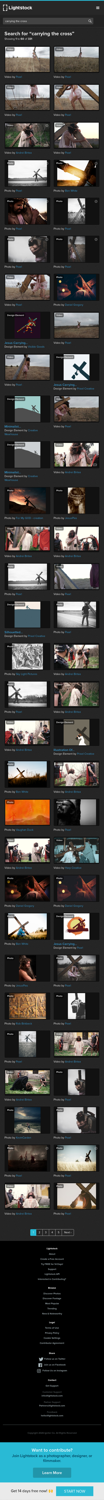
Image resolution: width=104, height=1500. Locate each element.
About (52, 1254)
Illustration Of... (64, 750)
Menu (98, 8)
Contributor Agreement (52, 1343)
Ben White (71, 191)
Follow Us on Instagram (54, 1370)
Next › (67, 1232)
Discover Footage (52, 1298)
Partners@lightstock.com (52, 1405)
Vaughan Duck (24, 830)
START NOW (74, 1491)
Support (52, 1269)
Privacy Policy (52, 1332)
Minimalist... (12, 427)
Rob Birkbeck (24, 1024)
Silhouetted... (13, 632)
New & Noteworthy (52, 1313)
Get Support (52, 1385)
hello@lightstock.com (52, 1415)
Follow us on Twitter (54, 1358)
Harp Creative (73, 868)
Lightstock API (52, 1274)
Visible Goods (36, 347)
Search (90, 21)
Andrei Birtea (24, 153)
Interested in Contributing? (52, 1279)
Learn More (52, 1472)
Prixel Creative (85, 389)
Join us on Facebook (55, 1364)
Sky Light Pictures (26, 674)
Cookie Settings (52, 1338)
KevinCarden (23, 1138)
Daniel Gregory (74, 305)
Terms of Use (52, 1327)
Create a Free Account (52, 1259)
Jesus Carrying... (16, 343)
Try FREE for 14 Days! (52, 1264)
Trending (52, 1308)
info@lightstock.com (52, 1395)
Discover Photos (52, 1293)
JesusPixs (71, 518)
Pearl (19, 77)
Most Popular (52, 1303)
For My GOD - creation (29, 518)
